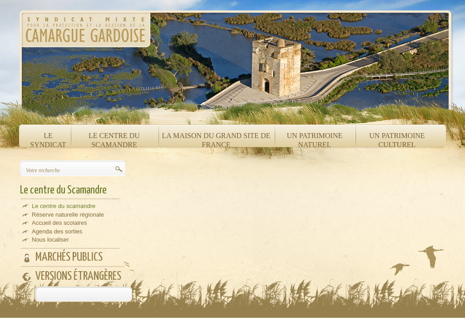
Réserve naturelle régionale (68, 214)
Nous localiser (50, 239)
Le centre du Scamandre (63, 190)
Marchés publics (69, 257)
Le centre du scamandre (63, 206)
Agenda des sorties (57, 231)
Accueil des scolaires (59, 222)
